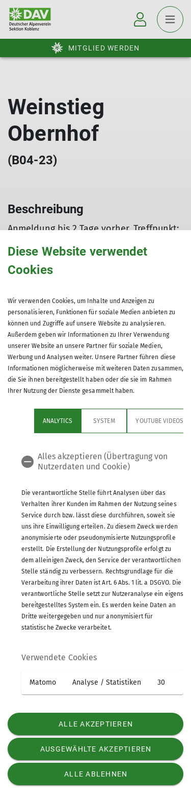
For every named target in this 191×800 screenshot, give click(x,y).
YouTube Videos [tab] (133, 420)
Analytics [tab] (31, 420)
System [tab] (77, 420)
